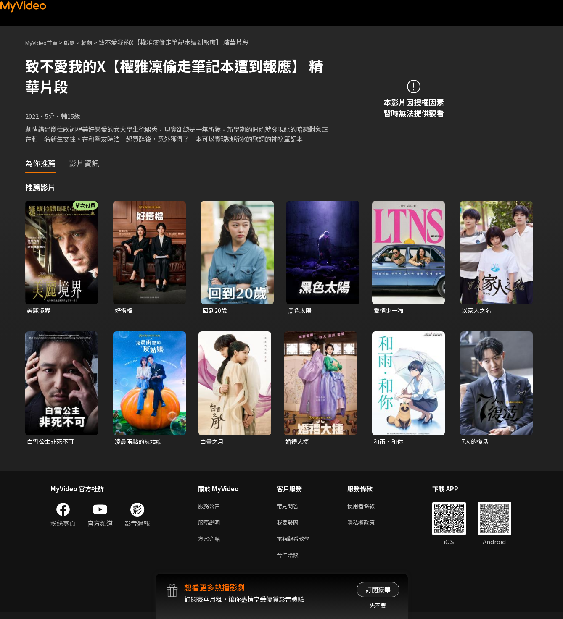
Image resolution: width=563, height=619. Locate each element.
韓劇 (95, 42)
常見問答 (289, 508)
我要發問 (289, 525)
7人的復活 (476, 442)
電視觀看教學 (296, 543)
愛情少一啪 (389, 310)
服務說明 (210, 525)
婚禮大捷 (298, 442)
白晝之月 (212, 442)
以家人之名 (477, 310)
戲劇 (76, 42)
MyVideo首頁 (44, 42)
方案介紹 (210, 543)
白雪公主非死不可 (52, 442)
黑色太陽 (300, 310)
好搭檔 (124, 310)
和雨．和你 (389, 442)
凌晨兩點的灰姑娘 (140, 442)
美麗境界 (39, 310)
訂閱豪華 (378, 589)
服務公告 (210, 508)
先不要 (378, 605)
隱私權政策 (368, 525)
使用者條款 (368, 508)
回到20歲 (215, 310)
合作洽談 (289, 560)
